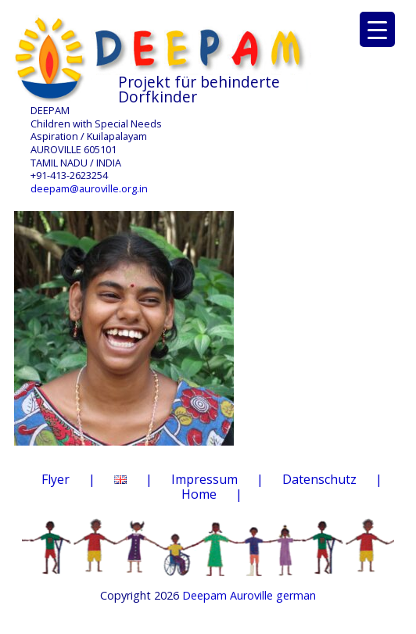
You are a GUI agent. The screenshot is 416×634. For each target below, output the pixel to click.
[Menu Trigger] (377, 29)
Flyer (55, 479)
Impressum (204, 479)
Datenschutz (319, 479)
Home (199, 494)
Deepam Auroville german (249, 595)
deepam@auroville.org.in (89, 188)
